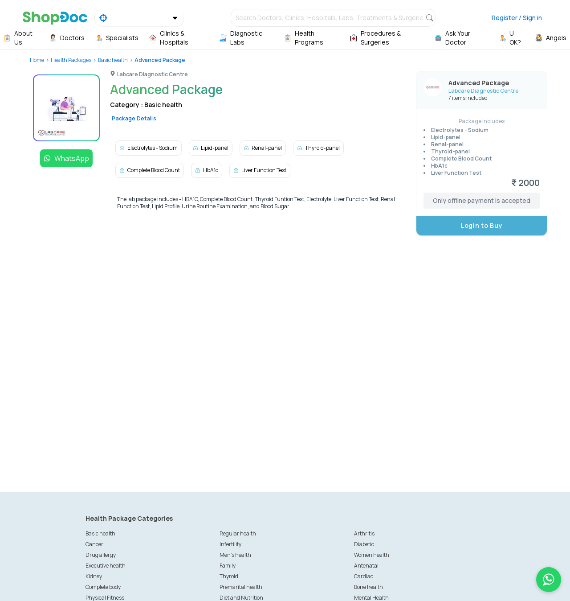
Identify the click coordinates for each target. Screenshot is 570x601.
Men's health (235, 555)
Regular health (238, 533)
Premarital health (241, 587)
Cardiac (363, 576)
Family (228, 565)
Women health (371, 555)
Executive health (106, 565)
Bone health (368, 587)
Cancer (94, 544)
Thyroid (229, 576)
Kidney (94, 576)
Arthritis (364, 533)
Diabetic (364, 544)
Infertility (230, 544)
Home (37, 60)
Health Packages (71, 60)
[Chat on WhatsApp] (548, 579)
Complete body (103, 587)
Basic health (113, 60)
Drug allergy (101, 555)
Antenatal (366, 565)
